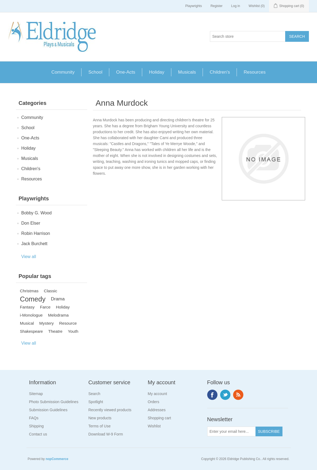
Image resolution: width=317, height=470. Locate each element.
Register (216, 6)
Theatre (55, 331)
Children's (220, 72)
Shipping (36, 426)
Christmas (29, 291)
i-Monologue (31, 315)
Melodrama (58, 315)
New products (100, 418)
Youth (73, 331)
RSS (238, 395)
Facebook (212, 395)
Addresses (157, 410)
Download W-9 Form (105, 434)
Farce (45, 307)
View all (28, 256)
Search (94, 394)
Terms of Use (99, 426)
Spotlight (95, 402)
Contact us (38, 434)
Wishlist (154, 426)
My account (157, 394)
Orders (153, 402)
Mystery (46, 323)
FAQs (34, 418)
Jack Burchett (34, 243)
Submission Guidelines (48, 410)
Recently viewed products (110, 410)
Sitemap (36, 394)
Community (63, 72)
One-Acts (125, 72)
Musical (27, 323)
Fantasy (27, 307)
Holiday (156, 72)
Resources (254, 72)
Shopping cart (159, 418)
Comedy (33, 299)
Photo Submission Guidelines (54, 402)
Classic (50, 291)
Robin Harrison (35, 233)
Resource (68, 323)
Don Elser (30, 223)
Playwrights (193, 6)
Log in (235, 6)
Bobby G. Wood (36, 213)
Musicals (187, 72)
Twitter (225, 395)
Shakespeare (31, 331)
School (95, 72)
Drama (58, 298)
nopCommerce (57, 459)
